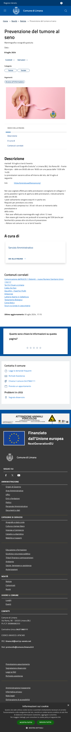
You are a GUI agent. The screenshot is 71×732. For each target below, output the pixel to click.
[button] (35, 728)
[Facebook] (5, 475)
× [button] (68, 705)
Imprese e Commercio (15, 530)
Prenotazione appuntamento (18, 664)
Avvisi (8, 589)
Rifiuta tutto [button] (45, 722)
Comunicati (10, 585)
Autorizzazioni (12, 569)
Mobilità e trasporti (14, 537)
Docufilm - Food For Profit (15, 290)
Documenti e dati (13, 510)
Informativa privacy (14, 691)
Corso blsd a (9, 302)
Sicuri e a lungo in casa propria (17, 305)
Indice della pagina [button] (15, 128)
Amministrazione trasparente (18, 687)
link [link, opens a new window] (59, 717)
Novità (14, 21)
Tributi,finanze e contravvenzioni (19, 557)
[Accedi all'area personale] (61, 3)
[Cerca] (65, 10)
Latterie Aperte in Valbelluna (16, 296)
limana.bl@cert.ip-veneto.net (18, 641)
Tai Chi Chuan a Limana (14, 285)
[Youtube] (18, 475)
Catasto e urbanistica (15, 533)
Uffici (8, 494)
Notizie (23, 21)
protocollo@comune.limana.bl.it (20, 647)
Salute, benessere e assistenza (18, 565)
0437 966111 (22, 629)
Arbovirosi (8, 293)
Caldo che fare (10, 287)
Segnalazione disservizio (16, 668)
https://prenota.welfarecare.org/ (27, 182)
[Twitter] (12, 475)
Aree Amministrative (14, 490)
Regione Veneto (10, 2)
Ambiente (10, 561)
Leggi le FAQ (11, 672)
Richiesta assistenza (14, 675)
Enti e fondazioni (13, 498)
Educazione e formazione (16, 549)
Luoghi (8, 600)
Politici (8, 502)
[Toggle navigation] (4, 10)
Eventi (8, 604)
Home (5, 21)
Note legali (10, 695)
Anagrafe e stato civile (15, 522)
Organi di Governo (13, 486)
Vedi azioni (23, 60)
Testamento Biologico (13, 299)
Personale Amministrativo (17, 506)
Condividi (10, 60)
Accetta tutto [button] (26, 722)
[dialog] (35, 717)
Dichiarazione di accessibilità (18, 699)
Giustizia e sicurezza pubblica (18, 553)
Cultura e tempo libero (15, 526)
